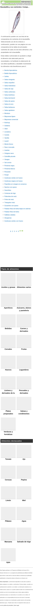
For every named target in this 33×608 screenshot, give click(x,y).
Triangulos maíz (9, 202)
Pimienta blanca (9, 169)
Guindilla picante (9, 156)
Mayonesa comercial (11, 119)
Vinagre (7, 159)
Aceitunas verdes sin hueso (13, 178)
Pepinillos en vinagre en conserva (15, 184)
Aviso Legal (16, 605)
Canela (6, 135)
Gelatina (7, 126)
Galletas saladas (9, 215)
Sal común (7, 162)
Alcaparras (7, 218)
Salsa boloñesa (9, 95)
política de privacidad (8, 605)
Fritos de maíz (9, 199)
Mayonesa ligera (9, 116)
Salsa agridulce (9, 110)
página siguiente (20, 231)
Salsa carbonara (9, 92)
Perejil (6, 175)
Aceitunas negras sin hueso (13, 181)
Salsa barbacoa (9, 107)
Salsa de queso (9, 101)
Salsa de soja (8, 89)
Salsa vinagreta (9, 79)
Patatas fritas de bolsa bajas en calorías (17, 209)
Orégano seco (9, 153)
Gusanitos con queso (11, 205)
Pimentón (7, 172)
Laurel (6, 141)
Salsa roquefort (9, 82)
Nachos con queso (10, 187)
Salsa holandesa (9, 86)
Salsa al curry (8, 104)
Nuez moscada (9, 147)
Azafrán (7, 150)
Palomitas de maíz (10, 196)
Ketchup (7, 122)
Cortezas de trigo (10, 193)
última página (22, 231)
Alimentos (26, 1)
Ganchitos (7, 190)
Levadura (7, 132)
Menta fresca (8, 144)
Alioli (5, 129)
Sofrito (6, 76)
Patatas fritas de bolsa (11, 212)
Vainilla (6, 138)
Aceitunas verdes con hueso (13, 221)
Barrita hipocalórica (10, 70)
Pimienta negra (9, 165)
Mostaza (7, 113)
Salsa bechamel (9, 98)
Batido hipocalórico (10, 73)
